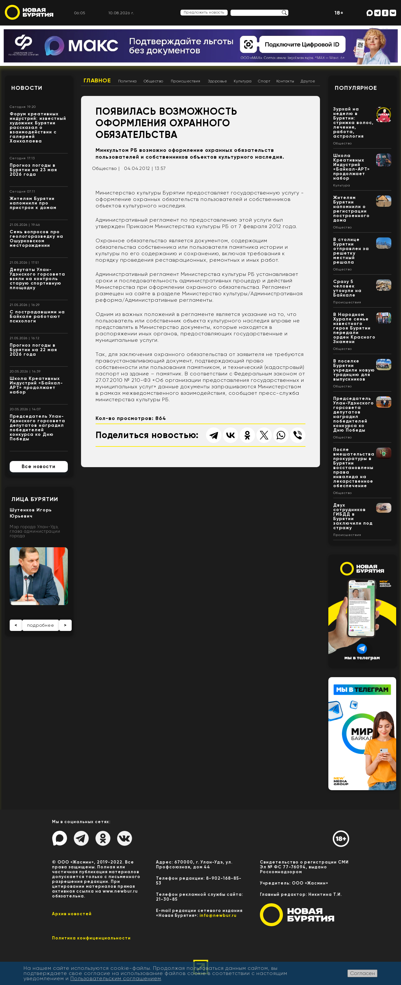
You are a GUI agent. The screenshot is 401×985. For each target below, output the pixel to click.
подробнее (40, 625)
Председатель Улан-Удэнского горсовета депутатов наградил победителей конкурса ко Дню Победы (37, 428)
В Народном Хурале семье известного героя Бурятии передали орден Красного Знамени (354, 328)
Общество (153, 81)
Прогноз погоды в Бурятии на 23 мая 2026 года (33, 169)
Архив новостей (72, 913)
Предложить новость (204, 12)
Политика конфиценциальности (91, 938)
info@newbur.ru (218, 915)
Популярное (356, 87)
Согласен (362, 973)
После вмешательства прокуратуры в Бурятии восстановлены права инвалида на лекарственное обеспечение (354, 467)
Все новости (39, 466)
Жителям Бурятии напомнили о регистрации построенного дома (351, 209)
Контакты (285, 81)
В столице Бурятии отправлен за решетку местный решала (351, 251)
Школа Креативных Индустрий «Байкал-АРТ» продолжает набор (36, 385)
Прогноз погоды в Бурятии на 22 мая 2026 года (33, 349)
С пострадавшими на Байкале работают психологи (37, 316)
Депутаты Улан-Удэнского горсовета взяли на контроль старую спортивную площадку (37, 278)
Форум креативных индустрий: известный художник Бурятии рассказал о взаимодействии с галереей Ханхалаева (38, 127)
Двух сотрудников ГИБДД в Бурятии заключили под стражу (353, 516)
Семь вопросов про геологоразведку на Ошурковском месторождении (36, 238)
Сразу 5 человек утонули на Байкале (347, 288)
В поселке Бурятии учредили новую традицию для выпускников (354, 370)
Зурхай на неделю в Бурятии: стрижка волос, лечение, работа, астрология (353, 122)
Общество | (106, 168)
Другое (308, 81)
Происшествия (185, 81)
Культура (243, 81)
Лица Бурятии (34, 499)
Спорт (264, 81)
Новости (26, 87)
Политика (127, 81)
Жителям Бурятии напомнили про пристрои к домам (33, 203)
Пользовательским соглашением (115, 978)
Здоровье (217, 81)
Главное (97, 80)
